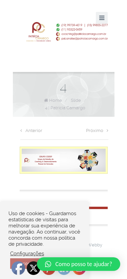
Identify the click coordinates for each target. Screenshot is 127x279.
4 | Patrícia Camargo (65, 107)
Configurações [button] (27, 253)
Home (55, 100)
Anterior (31, 130)
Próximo (97, 130)
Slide (76, 100)
